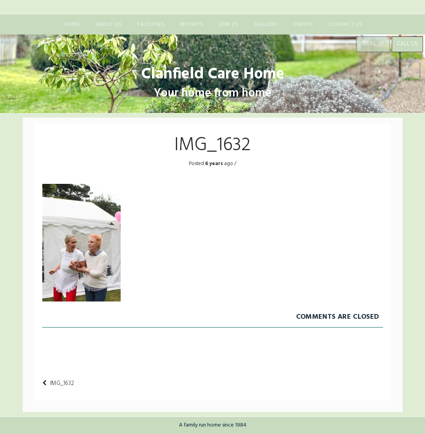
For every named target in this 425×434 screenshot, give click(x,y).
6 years (213, 164)
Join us (229, 24)
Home (72, 24)
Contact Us (346, 24)
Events (303, 24)
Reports (192, 24)
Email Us (373, 44)
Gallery (266, 24)
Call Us (407, 44)
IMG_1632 (62, 383)
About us (108, 24)
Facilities (151, 24)
